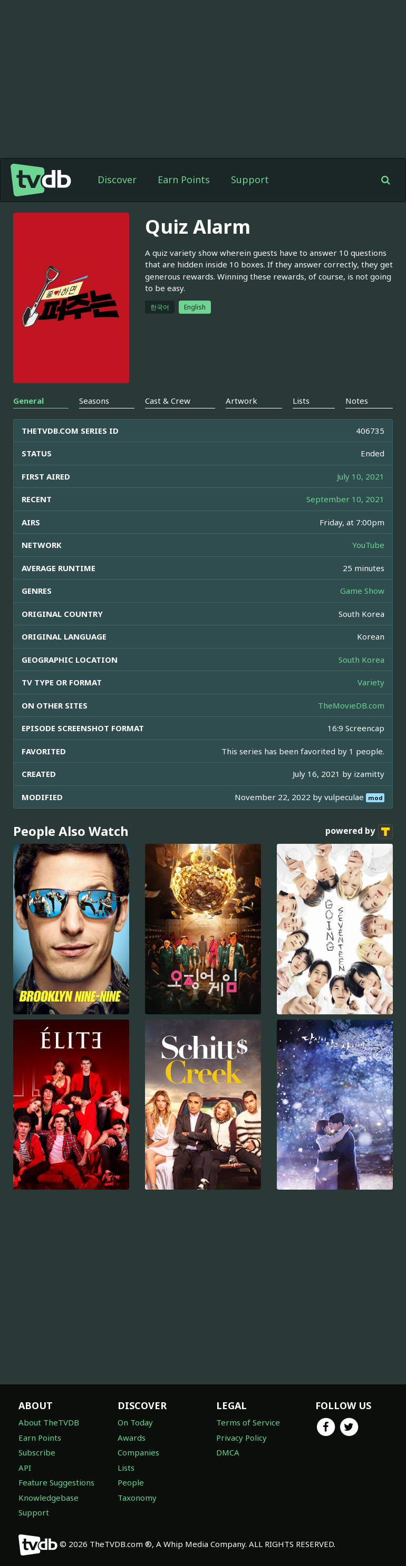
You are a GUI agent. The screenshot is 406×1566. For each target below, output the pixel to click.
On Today (135, 1422)
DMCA (227, 1452)
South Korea (361, 659)
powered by (359, 831)
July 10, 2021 (360, 476)
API (24, 1467)
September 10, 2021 (345, 499)
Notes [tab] (356, 400)
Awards (132, 1437)
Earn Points (184, 179)
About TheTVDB (48, 1422)
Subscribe (36, 1452)
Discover (117, 179)
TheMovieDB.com (351, 705)
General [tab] (28, 400)
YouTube (368, 545)
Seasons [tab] (94, 400)
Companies (138, 1452)
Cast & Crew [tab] (167, 400)
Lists (126, 1467)
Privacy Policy (241, 1437)
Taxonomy (137, 1497)
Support (250, 179)
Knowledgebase (48, 1497)
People (131, 1482)
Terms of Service (248, 1422)
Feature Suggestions (56, 1482)
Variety (370, 682)
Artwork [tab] (241, 400)
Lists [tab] (301, 400)
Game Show (362, 590)
